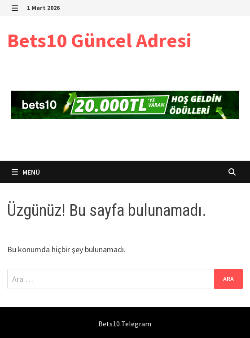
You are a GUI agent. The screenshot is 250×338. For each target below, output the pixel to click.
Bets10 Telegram (124, 323)
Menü (26, 171)
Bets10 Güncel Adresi (99, 40)
